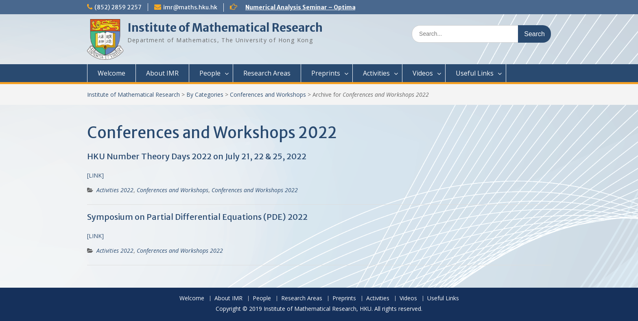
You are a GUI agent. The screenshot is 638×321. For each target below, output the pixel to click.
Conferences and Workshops (268, 94)
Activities (376, 73)
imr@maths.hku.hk (190, 7)
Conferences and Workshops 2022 (255, 190)
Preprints (325, 73)
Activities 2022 (114, 190)
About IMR (162, 73)
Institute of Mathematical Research (225, 27)
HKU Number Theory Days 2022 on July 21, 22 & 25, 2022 (196, 156)
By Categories (204, 94)
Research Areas (267, 73)
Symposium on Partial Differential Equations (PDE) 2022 (197, 217)
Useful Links (475, 73)
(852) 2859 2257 (118, 7)
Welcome (111, 73)
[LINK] (95, 175)
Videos (423, 73)
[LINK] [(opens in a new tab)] (95, 236)
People (210, 73)
